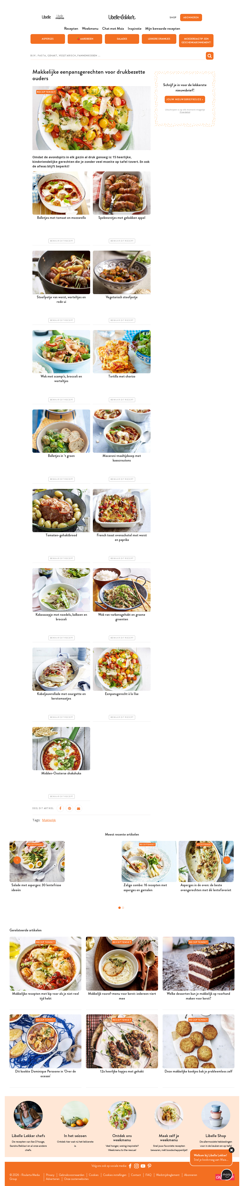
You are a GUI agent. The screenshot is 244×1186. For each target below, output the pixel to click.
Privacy (50, 1175)
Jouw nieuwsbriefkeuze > (185, 99)
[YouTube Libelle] (143, 1166)
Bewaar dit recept (61, 240)
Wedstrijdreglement (171, 1175)
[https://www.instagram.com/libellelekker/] (137, 1166)
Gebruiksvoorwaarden (73, 1175)
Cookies (95, 1175)
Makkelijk (49, 820)
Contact (139, 1175)
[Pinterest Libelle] (150, 1166)
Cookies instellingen (117, 1175)
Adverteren (53, 1179)
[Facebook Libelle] (130, 1166)
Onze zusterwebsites (77, 1179)
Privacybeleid (185, 112)
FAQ (152, 1175)
